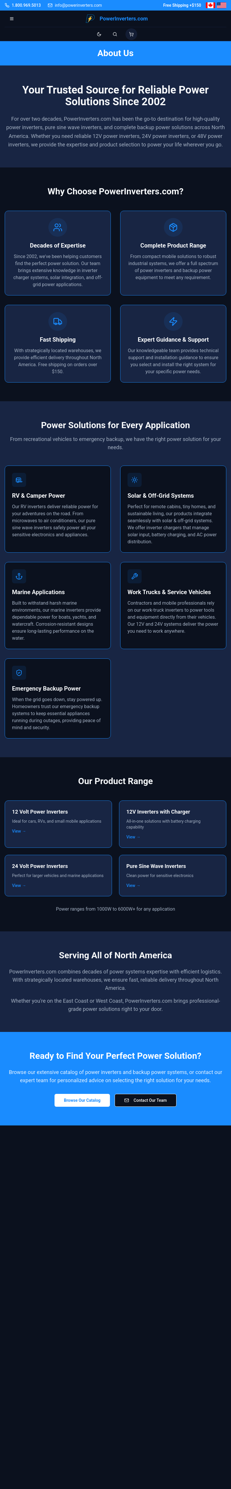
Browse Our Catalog (82, 1100)
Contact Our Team (145, 1100)
